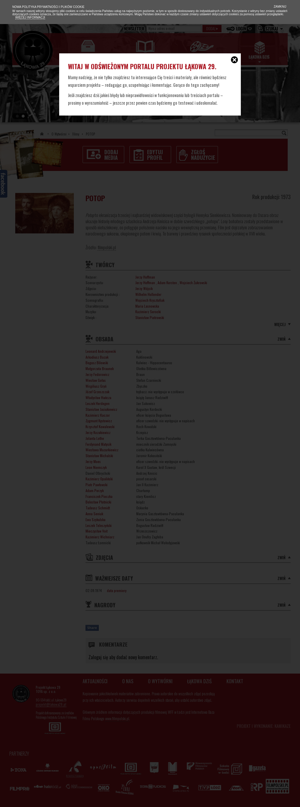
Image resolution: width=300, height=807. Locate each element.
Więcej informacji (30, 17)
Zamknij (279, 6)
